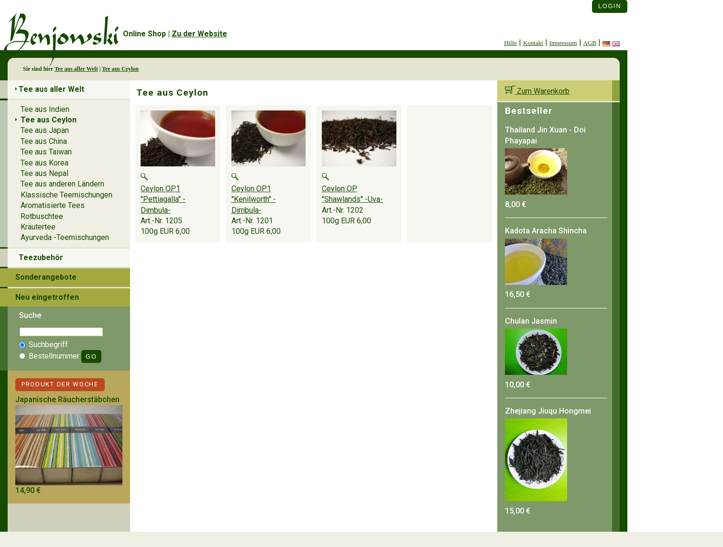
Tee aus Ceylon (120, 69)
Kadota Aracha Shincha (546, 230)
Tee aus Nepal (44, 173)
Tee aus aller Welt (76, 69)
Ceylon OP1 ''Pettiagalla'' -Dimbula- (163, 199)
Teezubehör (41, 257)
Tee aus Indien (45, 109)
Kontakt (533, 42)
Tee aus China (44, 141)
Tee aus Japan (45, 130)
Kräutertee (38, 226)
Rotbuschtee (42, 216)
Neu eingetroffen (47, 297)
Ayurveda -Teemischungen (65, 237)
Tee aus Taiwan (46, 151)
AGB (589, 42)
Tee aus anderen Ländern (62, 183)
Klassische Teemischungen (66, 194)
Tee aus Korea (44, 162)
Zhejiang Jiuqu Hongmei (548, 411)
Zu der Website (199, 33)
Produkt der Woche (60, 384)
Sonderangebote (46, 277)
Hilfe (510, 42)
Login (609, 6)
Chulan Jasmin (531, 321)
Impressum (563, 42)
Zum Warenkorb (537, 91)
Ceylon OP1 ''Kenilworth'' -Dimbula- (253, 199)
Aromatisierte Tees (53, 205)
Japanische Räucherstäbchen (67, 399)
